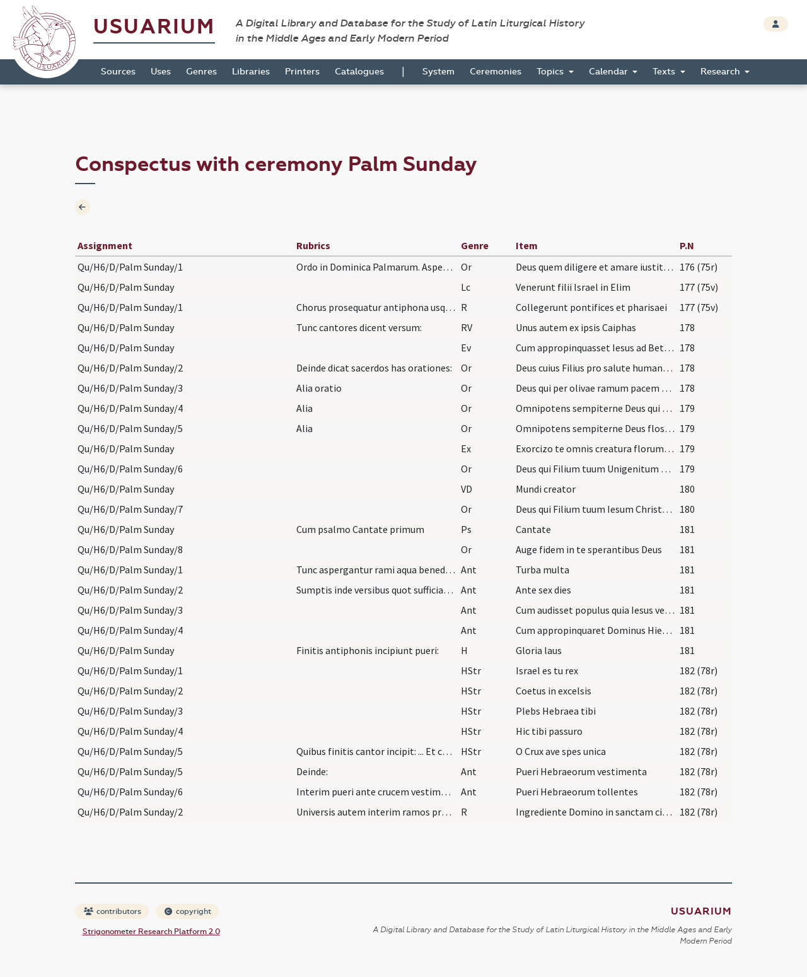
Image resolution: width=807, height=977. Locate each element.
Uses (161, 71)
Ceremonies (495, 71)
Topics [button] (551, 71)
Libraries (251, 71)
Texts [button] (665, 71)
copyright (188, 911)
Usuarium (154, 27)
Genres (201, 71)
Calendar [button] (609, 71)
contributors (112, 911)
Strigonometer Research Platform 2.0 (151, 931)
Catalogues (359, 71)
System (438, 71)
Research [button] (721, 71)
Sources (118, 71)
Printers (302, 71)
